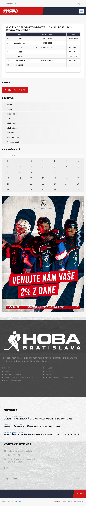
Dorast (7, 109)
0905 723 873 (14, 455)
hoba (27, 29)
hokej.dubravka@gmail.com (20, 451)
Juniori (7, 104)
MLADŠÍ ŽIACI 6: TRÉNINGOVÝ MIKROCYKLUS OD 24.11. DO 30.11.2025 (39, 27)
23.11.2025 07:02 (13, 29)
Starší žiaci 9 (9, 114)
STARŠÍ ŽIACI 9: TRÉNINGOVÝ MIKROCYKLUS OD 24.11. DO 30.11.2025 (41, 434)
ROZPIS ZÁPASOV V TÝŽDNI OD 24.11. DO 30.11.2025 (32, 426)
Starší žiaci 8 (9, 118)
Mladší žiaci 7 (9, 123)
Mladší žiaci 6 (9, 128)
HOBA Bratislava (16, 502)
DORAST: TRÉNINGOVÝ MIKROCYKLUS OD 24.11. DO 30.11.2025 (38, 418)
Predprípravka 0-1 (11, 142)
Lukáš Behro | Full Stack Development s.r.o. (71, 502)
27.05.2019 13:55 (9, 416)
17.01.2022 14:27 (9, 424)
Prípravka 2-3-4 (10, 137)
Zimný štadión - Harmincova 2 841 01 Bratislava (21, 460)
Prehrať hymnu (15, 90)
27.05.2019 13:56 (9, 432)
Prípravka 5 (9, 132)
